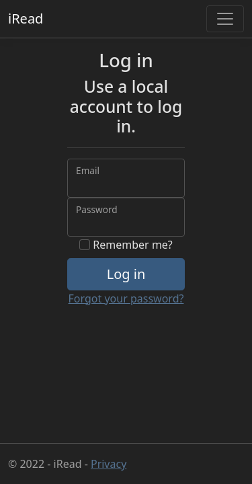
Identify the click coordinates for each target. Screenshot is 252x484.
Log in (126, 274)
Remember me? (126, 244)
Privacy (108, 463)
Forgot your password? (126, 298)
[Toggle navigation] (225, 18)
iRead (25, 18)
